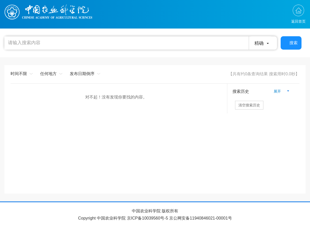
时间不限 (19, 73)
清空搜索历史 (249, 105)
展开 (279, 91)
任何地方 (48, 73)
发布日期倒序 (82, 73)
